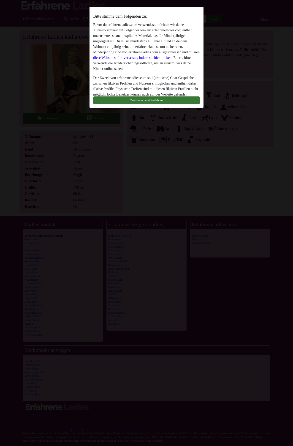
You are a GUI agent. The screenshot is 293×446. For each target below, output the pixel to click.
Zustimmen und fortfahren (146, 100)
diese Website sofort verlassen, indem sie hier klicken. (132, 58)
